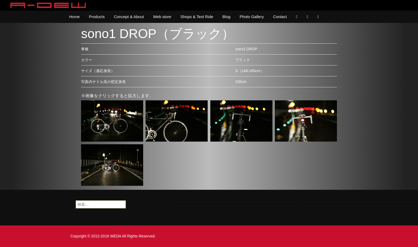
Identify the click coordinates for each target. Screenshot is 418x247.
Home (74, 16)
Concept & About (129, 16)
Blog (226, 16)
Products (96, 16)
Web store (162, 16)
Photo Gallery (252, 16)
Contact (280, 16)
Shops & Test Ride (196, 16)
